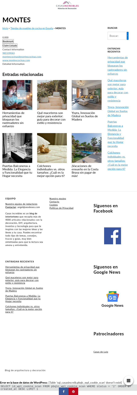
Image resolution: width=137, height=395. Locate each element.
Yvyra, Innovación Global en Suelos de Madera (118, 111)
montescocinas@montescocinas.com (21, 56)
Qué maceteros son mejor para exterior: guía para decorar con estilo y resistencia (22, 280)
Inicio (5, 28)
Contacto (54, 201)
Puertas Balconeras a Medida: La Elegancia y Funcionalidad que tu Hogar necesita (116, 134)
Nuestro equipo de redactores (21, 204)
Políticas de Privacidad (61, 208)
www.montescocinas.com (16, 60)
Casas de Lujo (101, 352)
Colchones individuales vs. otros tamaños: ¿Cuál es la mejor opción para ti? (118, 160)
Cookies (53, 205)
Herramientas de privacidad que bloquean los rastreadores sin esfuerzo (118, 65)
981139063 (8, 53)
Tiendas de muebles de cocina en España (31, 28)
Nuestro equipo (57, 198)
